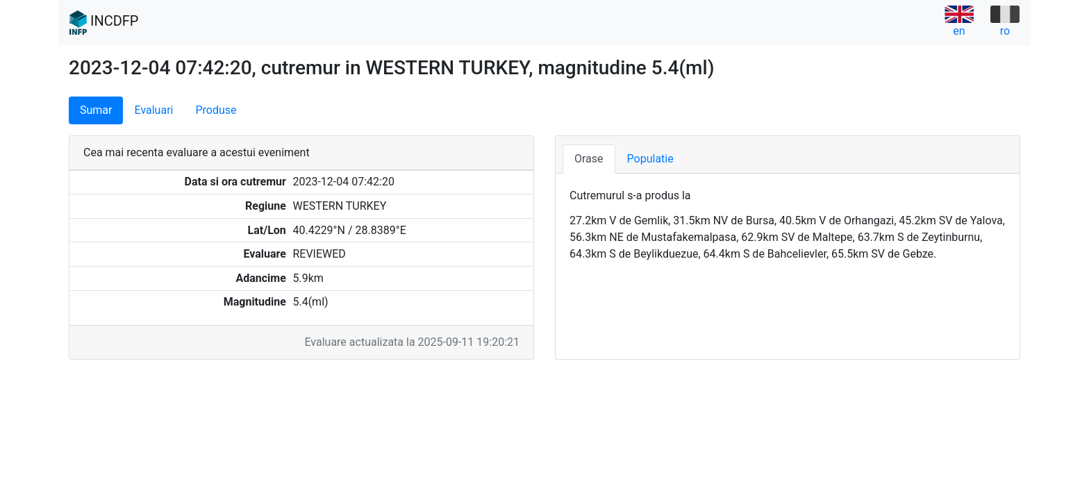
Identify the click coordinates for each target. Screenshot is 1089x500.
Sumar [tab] (96, 110)
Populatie (650, 158)
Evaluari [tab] (153, 110)
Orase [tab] (589, 158)
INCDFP (103, 22)
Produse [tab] (215, 110)
